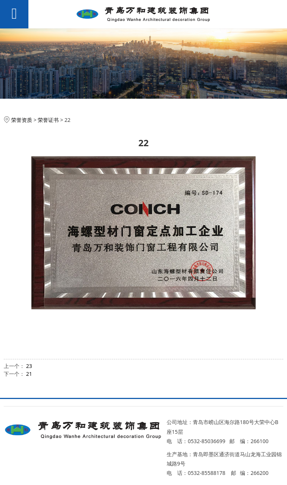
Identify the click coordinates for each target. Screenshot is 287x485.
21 (29, 373)
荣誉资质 (21, 119)
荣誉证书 (48, 119)
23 (29, 365)
